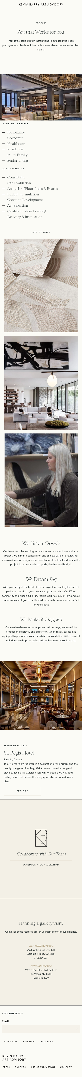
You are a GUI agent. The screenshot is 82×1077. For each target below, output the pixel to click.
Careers (20, 1067)
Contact (66, 1067)
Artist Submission (43, 1067)
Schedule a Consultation (41, 864)
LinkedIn (29, 1041)
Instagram (10, 1041)
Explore (22, 791)
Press (6, 1067)
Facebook (47, 1041)
